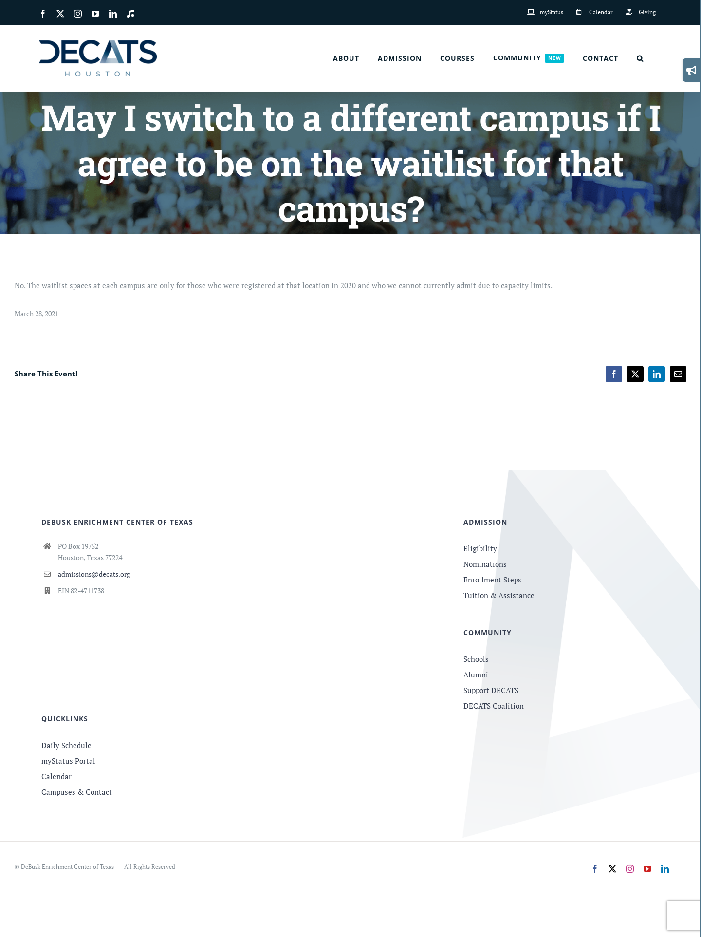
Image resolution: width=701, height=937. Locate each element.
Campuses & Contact (76, 792)
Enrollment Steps (492, 579)
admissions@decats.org (94, 574)
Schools (476, 659)
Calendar (56, 776)
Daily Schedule (66, 745)
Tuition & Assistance (499, 595)
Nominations (485, 564)
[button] (640, 58)
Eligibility (480, 548)
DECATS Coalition (493, 706)
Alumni (475, 674)
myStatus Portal (68, 761)
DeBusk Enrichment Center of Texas (67, 866)
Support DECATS (490, 690)
